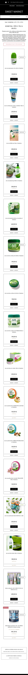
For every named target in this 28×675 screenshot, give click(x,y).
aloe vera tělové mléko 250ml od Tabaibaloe (14, 553)
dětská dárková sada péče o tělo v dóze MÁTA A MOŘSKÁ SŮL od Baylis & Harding (14, 626)
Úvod (6, 22)
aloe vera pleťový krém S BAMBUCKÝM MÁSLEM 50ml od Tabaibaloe (14, 441)
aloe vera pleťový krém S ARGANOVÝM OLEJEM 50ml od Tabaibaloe (14, 406)
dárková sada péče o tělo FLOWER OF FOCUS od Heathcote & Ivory (14, 589)
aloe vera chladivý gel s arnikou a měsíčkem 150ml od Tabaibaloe (14, 106)
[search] (26, 16)
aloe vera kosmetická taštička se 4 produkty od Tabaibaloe (13, 219)
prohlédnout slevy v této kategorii (14, 44)
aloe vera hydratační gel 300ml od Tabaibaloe (14, 180)
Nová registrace (20, 5)
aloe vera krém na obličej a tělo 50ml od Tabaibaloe (14, 293)
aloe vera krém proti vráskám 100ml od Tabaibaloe (14, 368)
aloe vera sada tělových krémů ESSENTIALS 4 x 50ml (14, 515)
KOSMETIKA (10, 22)
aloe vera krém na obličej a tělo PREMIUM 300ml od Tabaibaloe (14, 331)
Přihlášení (12, 5)
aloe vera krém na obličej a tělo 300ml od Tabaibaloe (14, 255)
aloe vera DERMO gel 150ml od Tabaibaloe (14, 143)
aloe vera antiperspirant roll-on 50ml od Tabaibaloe (14, 68)
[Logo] (14, 11)
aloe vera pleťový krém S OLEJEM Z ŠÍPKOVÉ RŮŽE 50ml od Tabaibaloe (14, 479)
